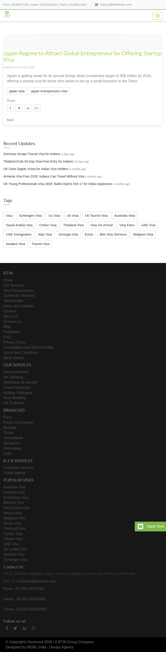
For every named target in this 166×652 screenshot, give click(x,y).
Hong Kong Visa (16, 508)
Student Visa (15, 244)
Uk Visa (72, 215)
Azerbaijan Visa (15, 497)
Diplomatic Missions (19, 295)
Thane (8, 433)
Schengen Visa (30, 215)
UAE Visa (148, 225)
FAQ (7, 337)
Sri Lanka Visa (15, 549)
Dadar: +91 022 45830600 (24, 599)
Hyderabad (12, 448)
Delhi (7, 453)
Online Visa (48, 225)
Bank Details (13, 358)
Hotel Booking (14, 398)
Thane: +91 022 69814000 (24, 609)
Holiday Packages (17, 393)
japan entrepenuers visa (49, 91)
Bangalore (11, 443)
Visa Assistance (16, 372)
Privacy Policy (14, 342)
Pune (7, 417)
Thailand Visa (73, 225)
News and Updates (18, 306)
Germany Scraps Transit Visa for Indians (31, 154)
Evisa (89, 234)
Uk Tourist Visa (96, 215)
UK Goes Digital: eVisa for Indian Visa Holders (35, 169)
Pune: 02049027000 (15, 4)
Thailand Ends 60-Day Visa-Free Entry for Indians (38, 161)
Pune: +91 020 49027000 (23, 589)
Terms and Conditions (20, 353)
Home (8, 280)
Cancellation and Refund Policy (28, 347)
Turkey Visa (12, 534)
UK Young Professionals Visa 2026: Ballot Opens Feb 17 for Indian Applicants (57, 184)
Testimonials (13, 301)
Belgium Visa (143, 234)
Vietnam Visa (14, 554)
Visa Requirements (18, 290)
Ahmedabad (13, 438)
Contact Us (12, 322)
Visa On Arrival (101, 225)
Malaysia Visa (14, 518)
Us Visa (54, 215)
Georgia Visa (68, 234)
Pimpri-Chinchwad (18, 422)
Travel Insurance (16, 387)
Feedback (11, 332)
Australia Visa (124, 215)
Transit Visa (40, 244)
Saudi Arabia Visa (19, 225)
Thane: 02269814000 (72, 4)
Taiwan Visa (13, 539)
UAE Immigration (18, 234)
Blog (7, 326)
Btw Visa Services (113, 234)
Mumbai (9, 428)
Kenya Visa (12, 513)
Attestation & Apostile (20, 382)
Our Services (13, 285)
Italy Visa (45, 234)
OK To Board (13, 403)
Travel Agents (14, 473)
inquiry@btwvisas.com (116, 4)
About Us (10, 316)
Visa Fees (126, 225)
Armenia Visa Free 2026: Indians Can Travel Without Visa (43, 176)
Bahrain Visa (13, 502)
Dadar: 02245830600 (44, 4)
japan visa (17, 91)
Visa (9, 215)
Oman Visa (12, 523)
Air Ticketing (13, 377)
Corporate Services (18, 468)
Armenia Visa (14, 492)
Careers (9, 311)
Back (10, 120)
